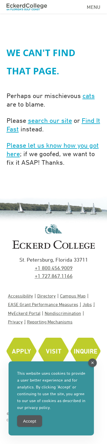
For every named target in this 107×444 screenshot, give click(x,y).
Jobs (87, 304)
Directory (46, 295)
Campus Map (73, 295)
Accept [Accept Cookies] (29, 421)
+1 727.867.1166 (54, 276)
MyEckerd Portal (24, 313)
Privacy (15, 321)
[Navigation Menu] (93, 6)
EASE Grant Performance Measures (43, 304)
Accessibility (20, 295)
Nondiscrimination (63, 313)
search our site (50, 120)
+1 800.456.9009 (54, 268)
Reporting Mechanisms (50, 321)
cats (89, 95)
